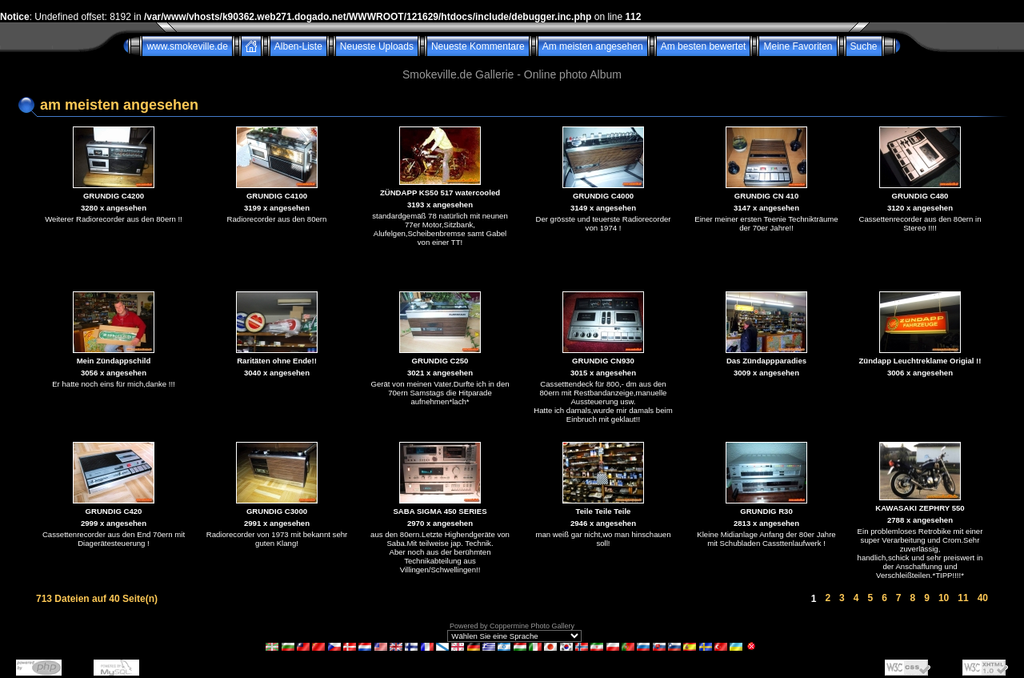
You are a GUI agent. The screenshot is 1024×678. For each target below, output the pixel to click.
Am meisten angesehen (592, 46)
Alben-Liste (298, 46)
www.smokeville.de (186, 46)
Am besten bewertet (703, 46)
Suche (864, 46)
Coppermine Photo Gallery (532, 626)
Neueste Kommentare (478, 46)
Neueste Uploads (377, 46)
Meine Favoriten (797, 46)
